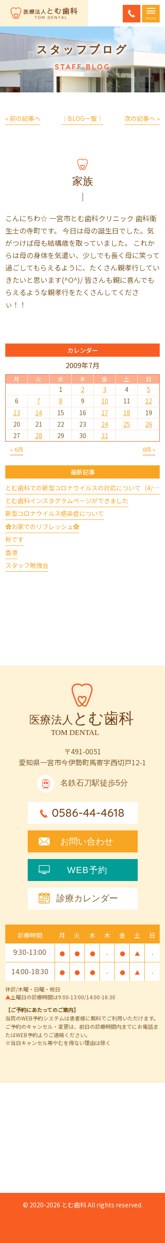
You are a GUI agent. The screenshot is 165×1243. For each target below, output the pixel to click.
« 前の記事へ (22, 118)
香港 (11, 552)
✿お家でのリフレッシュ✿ (42, 526)
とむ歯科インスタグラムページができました (66, 500)
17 (104, 412)
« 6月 (16, 449)
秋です (14, 539)
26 (148, 424)
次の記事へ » (142, 118)
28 (38, 435)
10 (104, 400)
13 (16, 412)
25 (126, 424)
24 (104, 424)
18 (126, 412)
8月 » (149, 449)
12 (148, 400)
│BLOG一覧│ (82, 118)
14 (38, 412)
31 (104, 435)
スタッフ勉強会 (26, 565)
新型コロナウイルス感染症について (54, 513)
